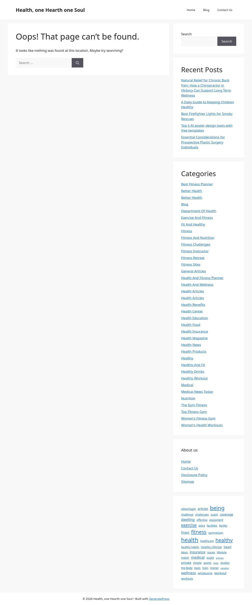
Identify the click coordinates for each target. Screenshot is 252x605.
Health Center (192, 311)
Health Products (193, 351)
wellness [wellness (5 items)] (188, 572)
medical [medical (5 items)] (198, 557)
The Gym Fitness (194, 405)
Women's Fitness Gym (198, 418)
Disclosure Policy (194, 475)
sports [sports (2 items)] (207, 563)
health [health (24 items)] (189, 540)
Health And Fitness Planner (202, 278)
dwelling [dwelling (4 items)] (188, 519)
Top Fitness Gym (194, 411)
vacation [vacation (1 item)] (224, 568)
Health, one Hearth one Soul (50, 9)
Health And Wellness (197, 284)
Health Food (190, 324)
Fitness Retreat (192, 257)
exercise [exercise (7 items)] (189, 525)
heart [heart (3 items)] (228, 547)
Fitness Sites (190, 264)
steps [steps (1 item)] (216, 563)
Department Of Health (198, 211)
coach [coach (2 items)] (214, 514)
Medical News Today (197, 391)
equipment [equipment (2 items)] (216, 520)
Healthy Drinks (192, 371)
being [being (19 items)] (217, 508)
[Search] (77, 63)
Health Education (194, 318)
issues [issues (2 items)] (211, 552)
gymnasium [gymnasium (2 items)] (215, 533)
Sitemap (187, 481)
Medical (187, 385)
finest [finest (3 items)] (185, 532)
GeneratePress (159, 599)
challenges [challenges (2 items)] (202, 514)
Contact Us (224, 10)
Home (191, 10)
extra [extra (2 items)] (201, 525)
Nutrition (188, 398)
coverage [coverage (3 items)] (226, 514)
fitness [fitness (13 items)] (199, 531)
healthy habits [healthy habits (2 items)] (190, 547)
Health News (191, 344)
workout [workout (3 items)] (220, 573)
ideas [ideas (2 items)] (184, 552)
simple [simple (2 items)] (197, 563)
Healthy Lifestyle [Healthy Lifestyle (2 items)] (211, 547)
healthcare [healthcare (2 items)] (207, 541)
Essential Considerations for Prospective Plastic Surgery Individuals (203, 142)
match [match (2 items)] (185, 558)
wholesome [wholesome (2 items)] (205, 573)
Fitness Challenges (195, 244)
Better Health (191, 191)
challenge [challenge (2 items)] (187, 514)
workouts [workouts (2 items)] (187, 578)
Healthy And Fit (193, 365)
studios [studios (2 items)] (225, 563)
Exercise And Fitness (197, 217)
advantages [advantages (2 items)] (188, 509)
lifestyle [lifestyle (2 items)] (222, 552)
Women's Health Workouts (202, 425)
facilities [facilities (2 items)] (212, 525)
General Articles (193, 271)
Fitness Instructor (195, 251)
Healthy (187, 358)
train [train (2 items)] (205, 568)
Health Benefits (193, 304)
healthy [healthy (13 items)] (224, 540)
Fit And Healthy (193, 224)
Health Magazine (194, 338)
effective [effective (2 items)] (202, 520)
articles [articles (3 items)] (203, 509)
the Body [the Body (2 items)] (186, 568)
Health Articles (192, 291)
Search (186, 34)
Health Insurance (194, 331)
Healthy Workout (194, 378)
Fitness (186, 231)
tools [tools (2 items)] (197, 568)
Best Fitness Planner (197, 184)
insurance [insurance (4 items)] (197, 552)
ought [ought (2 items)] (210, 558)
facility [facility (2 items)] (223, 525)
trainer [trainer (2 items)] (214, 568)
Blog (206, 10)
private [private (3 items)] (186, 563)
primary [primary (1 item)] (219, 558)
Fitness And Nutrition (197, 237)
